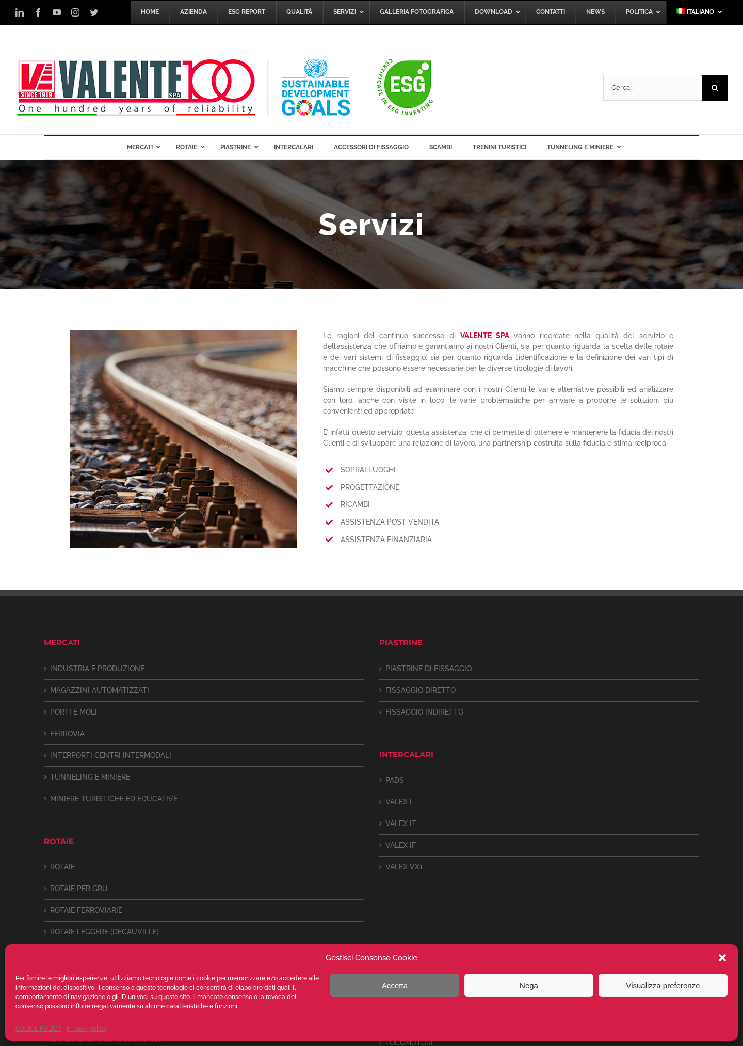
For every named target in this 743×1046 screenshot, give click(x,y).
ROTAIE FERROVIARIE (86, 910)
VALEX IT (400, 823)
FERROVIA (67, 734)
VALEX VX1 (404, 867)
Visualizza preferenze (663, 985)
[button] (722, 958)
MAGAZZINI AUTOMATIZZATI (99, 690)
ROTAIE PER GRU (79, 888)
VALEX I (398, 802)
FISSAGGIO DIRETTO (420, 690)
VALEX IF (400, 845)
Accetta (395, 985)
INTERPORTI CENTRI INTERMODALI (110, 755)
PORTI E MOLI (73, 712)
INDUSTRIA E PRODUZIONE (97, 668)
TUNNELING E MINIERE (90, 777)
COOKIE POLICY (38, 1028)
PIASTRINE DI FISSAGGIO (428, 668)
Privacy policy (87, 1028)
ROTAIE (62, 867)
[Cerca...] (652, 88)
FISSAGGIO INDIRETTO (424, 712)
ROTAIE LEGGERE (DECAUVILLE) (104, 932)
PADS (394, 780)
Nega (529, 985)
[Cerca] (715, 88)
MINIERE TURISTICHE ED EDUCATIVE (113, 799)
